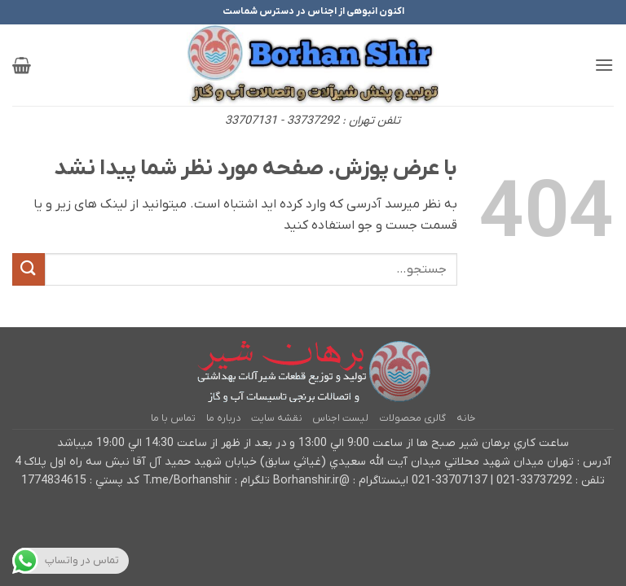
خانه (465, 418)
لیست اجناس (340, 418)
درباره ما (223, 418)
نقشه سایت (276, 418)
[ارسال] (28, 269)
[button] (604, 65)
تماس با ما (173, 418)
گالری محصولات (412, 418)
